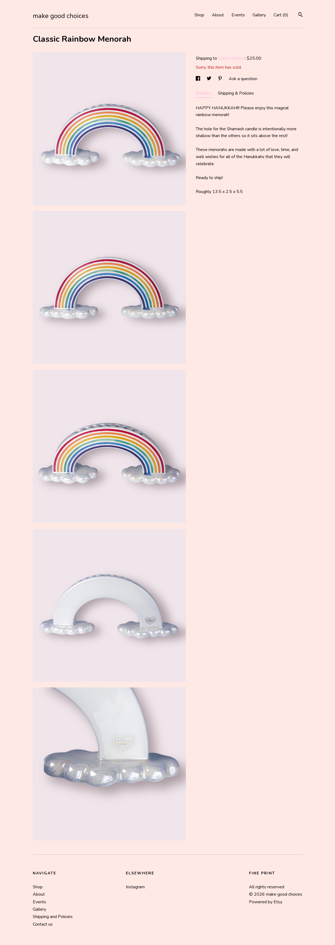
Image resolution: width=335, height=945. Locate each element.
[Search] (300, 15)
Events (238, 15)
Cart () (281, 15)
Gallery (259, 15)
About (218, 15)
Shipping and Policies (53, 917)
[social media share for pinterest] (220, 79)
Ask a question (243, 79)
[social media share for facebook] (198, 79)
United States (231, 58)
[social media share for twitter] (209, 79)
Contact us (43, 924)
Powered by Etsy (265, 902)
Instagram (135, 887)
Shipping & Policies (236, 93)
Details (204, 93)
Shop (199, 15)
